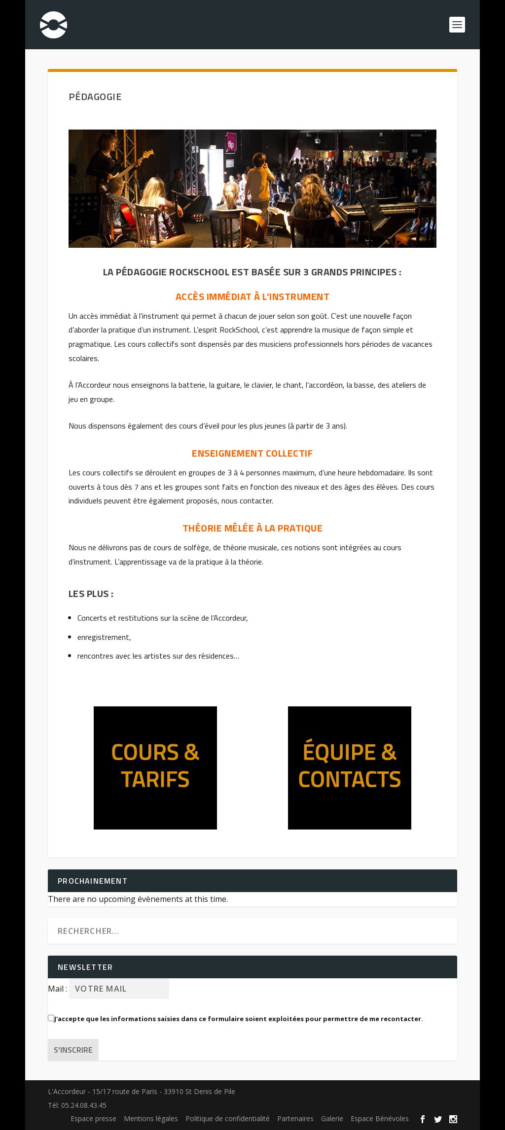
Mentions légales (151, 1118)
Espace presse (93, 1118)
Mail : (58, 988)
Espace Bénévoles (380, 1118)
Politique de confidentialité (227, 1118)
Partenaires (295, 1118)
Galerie (332, 1118)
